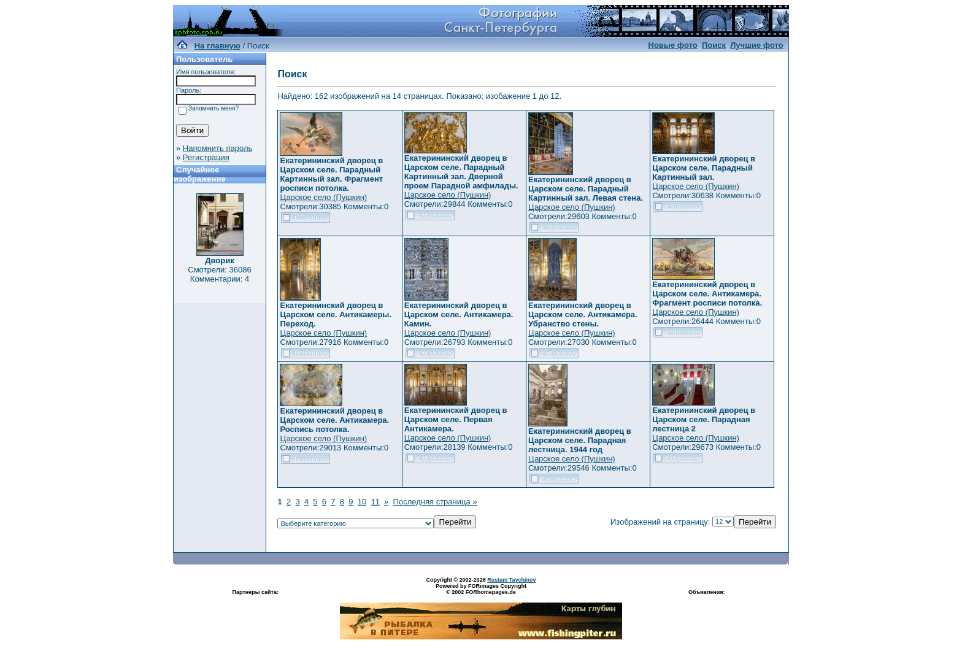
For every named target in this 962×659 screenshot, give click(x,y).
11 (375, 501)
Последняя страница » (435, 501)
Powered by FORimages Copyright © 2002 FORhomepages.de (481, 589)
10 (362, 501)
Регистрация (206, 157)
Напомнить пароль (217, 148)
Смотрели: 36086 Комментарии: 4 (219, 274)
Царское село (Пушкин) (323, 197)
